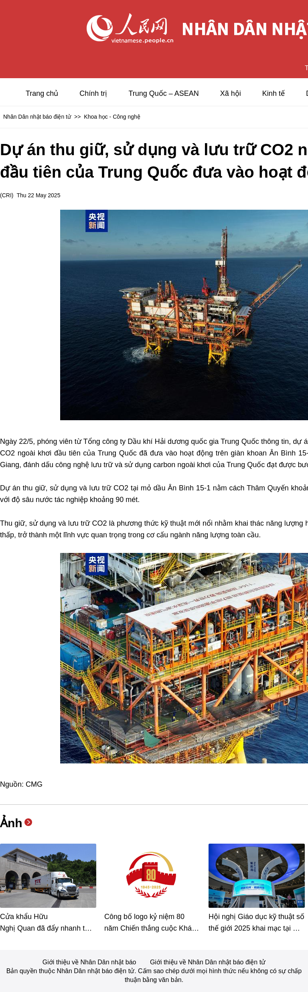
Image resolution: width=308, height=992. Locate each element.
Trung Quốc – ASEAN (163, 93)
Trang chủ (42, 93)
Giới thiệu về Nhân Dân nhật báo (90, 962)
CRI (7, 195)
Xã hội (230, 93)
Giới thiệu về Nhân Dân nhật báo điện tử (207, 962)
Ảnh (11, 823)
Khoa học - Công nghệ (112, 116)
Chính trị (93, 93)
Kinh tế (273, 93)
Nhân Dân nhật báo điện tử (37, 116)
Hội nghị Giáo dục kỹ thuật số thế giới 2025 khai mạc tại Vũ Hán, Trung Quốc (256, 928)
